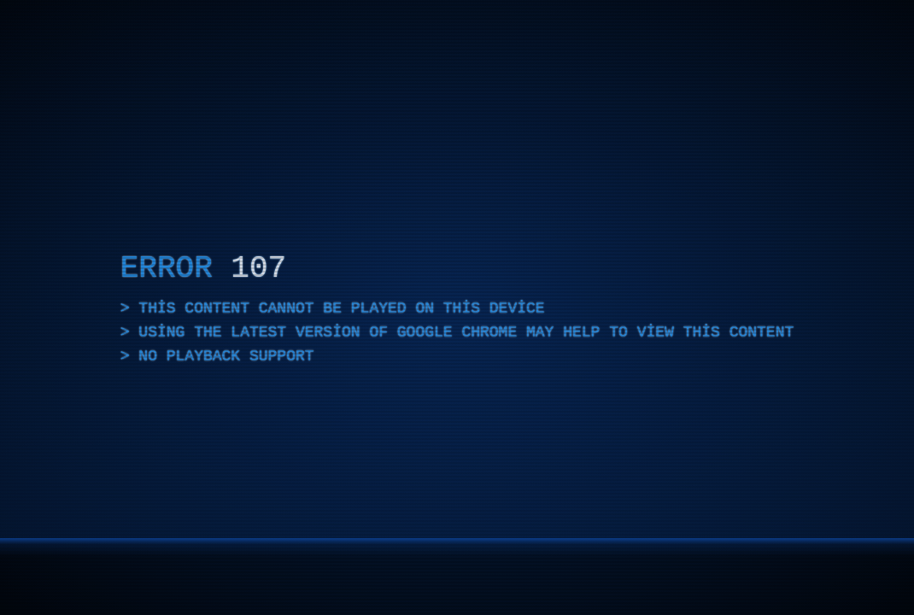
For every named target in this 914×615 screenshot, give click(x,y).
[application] (457, 307)
